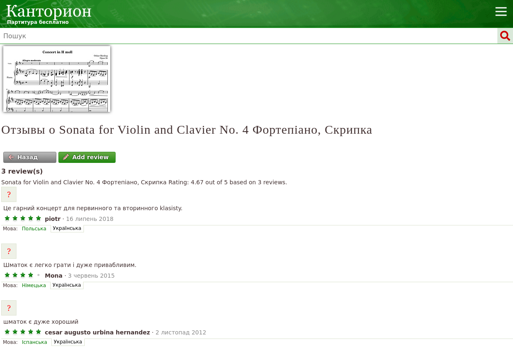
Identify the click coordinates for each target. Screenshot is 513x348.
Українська (67, 228)
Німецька (34, 285)
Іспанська (34, 342)
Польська (34, 229)
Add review (86, 157)
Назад (23, 157)
